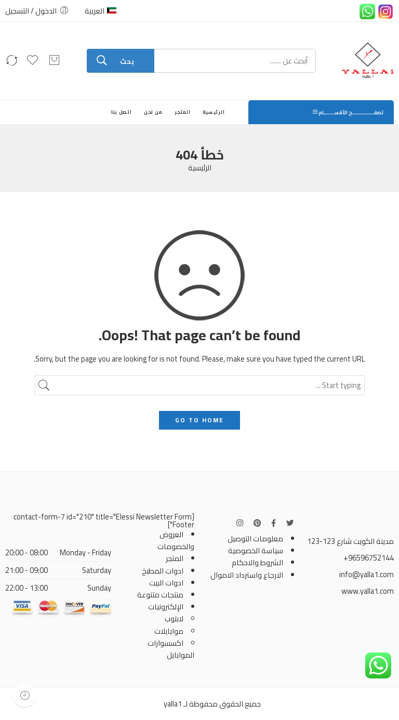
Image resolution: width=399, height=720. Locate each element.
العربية (100, 11)
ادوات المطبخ (162, 571)
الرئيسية (214, 112)
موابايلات (168, 631)
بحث (127, 61)
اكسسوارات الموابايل (171, 649)
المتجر (183, 112)
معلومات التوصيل (255, 538)
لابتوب (174, 618)
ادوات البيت (166, 583)
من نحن (153, 112)
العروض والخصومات (175, 540)
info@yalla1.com (366, 574)
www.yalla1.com (367, 591)
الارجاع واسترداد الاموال (246, 575)
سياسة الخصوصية (255, 550)
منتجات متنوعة (160, 595)
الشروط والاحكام (257, 562)
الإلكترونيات (165, 606)
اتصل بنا (121, 112)
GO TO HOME (199, 420)
